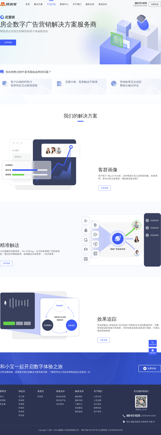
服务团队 (79, 397)
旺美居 (40, 397)
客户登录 (97, 412)
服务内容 (79, 400)
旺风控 (21, 408)
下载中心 (79, 404)
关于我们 (77, 4)
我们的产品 (61, 400)
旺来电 (21, 412)
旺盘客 (21, 400)
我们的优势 (61, 397)
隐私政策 (79, 412)
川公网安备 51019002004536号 (110, 430)
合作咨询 (60, 404)
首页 (27, 4)
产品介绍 (51, 4)
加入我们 (97, 404)
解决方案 (38, 4)
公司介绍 (97, 397)
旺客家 (21, 404)
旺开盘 (21, 415)
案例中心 (64, 4)
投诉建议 (79, 408)
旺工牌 (21, 397)
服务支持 (90, 4)
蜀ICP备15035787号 (89, 430)
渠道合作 (102, 4)
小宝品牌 (97, 400)
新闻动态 (97, 408)
